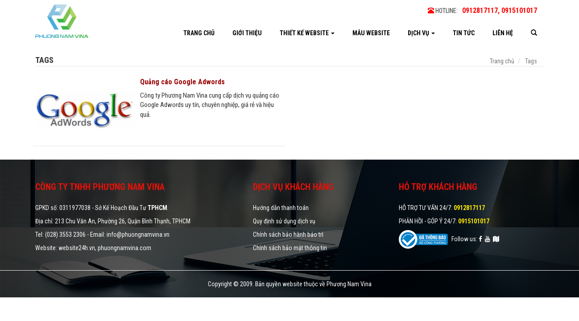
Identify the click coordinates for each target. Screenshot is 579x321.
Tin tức (464, 33)
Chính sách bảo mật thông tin (290, 247)
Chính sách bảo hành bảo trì (288, 234)
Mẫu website (371, 33)
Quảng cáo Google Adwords (182, 82)
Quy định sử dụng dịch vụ (284, 221)
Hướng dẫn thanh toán (281, 207)
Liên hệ (502, 33)
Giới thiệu (247, 33)
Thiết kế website (307, 33)
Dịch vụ (421, 33)
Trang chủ (199, 33)
